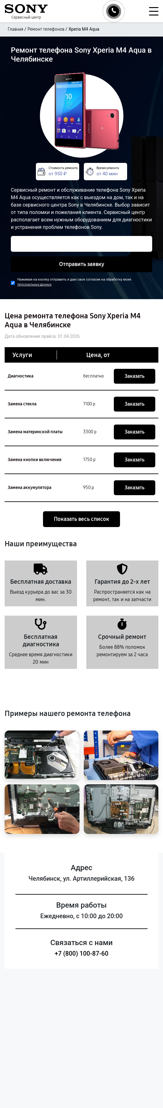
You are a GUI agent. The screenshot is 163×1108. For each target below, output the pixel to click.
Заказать (134, 376)
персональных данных (34, 284)
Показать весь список (81, 519)
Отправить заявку (81, 264)
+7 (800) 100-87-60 (82, 953)
